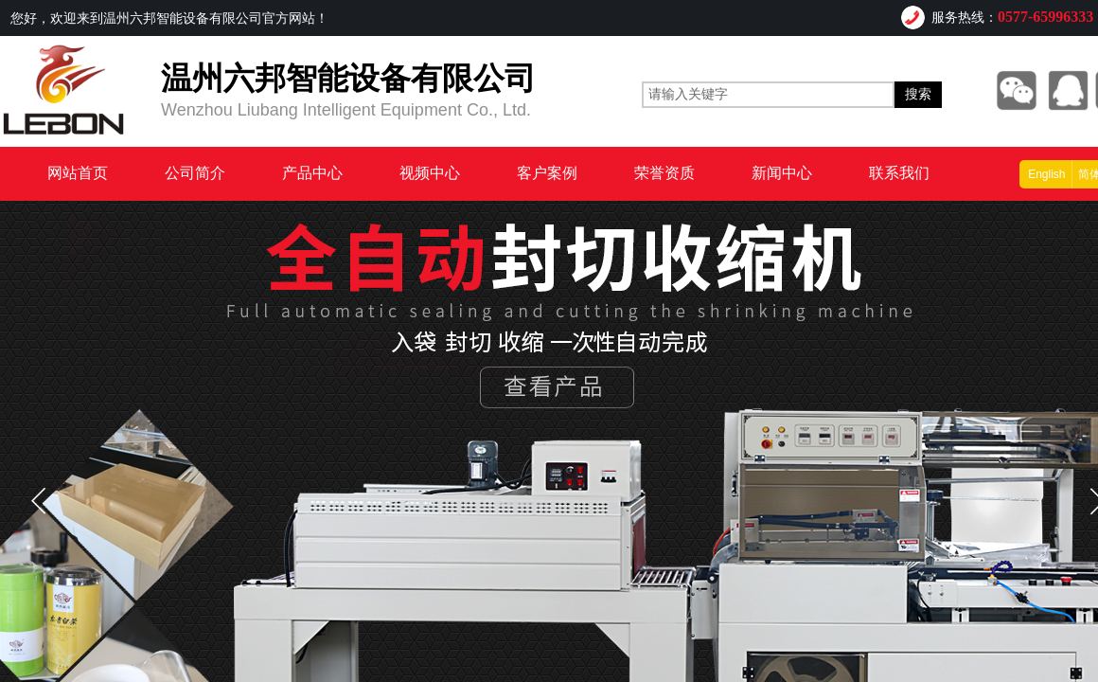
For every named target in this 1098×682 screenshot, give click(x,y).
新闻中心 (782, 173)
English (1046, 174)
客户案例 (547, 173)
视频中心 (429, 173)
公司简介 (195, 173)
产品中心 (312, 173)
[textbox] (768, 94)
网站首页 (77, 173)
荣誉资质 (664, 173)
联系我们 (899, 173)
